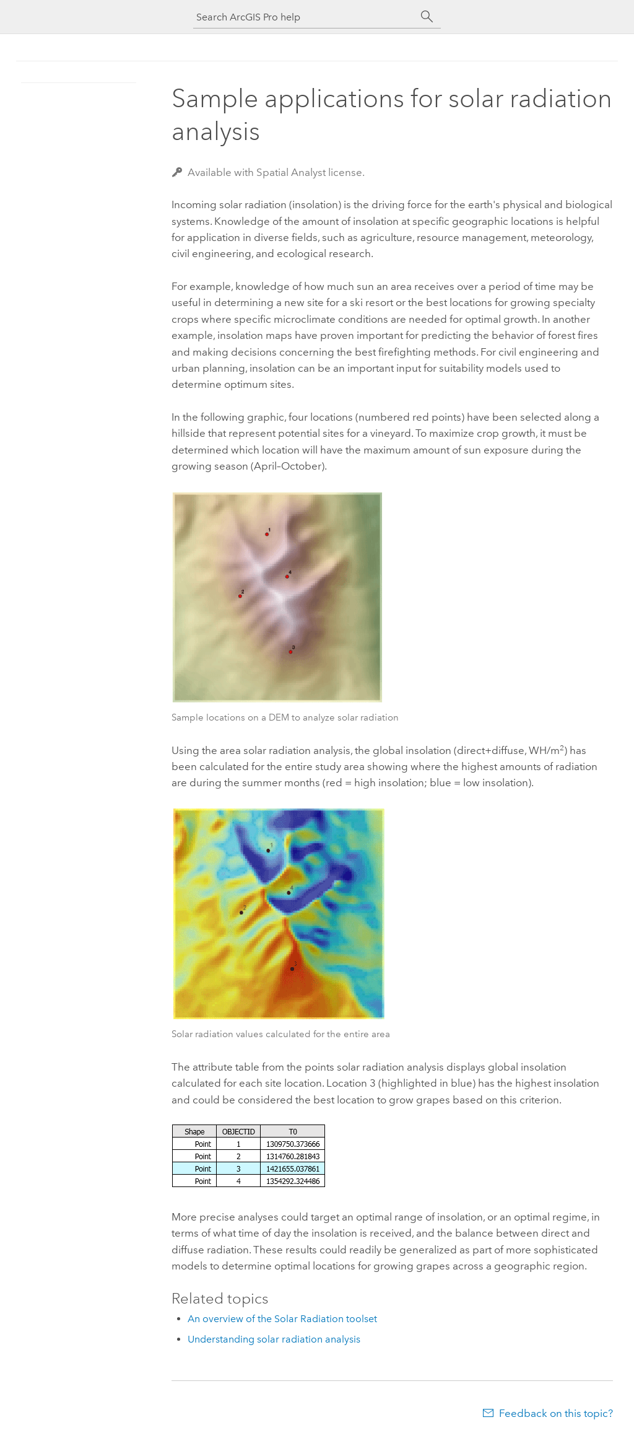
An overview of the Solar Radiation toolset (282, 1319)
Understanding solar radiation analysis (274, 1339)
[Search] (427, 17)
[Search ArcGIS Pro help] (304, 17)
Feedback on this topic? (556, 1413)
